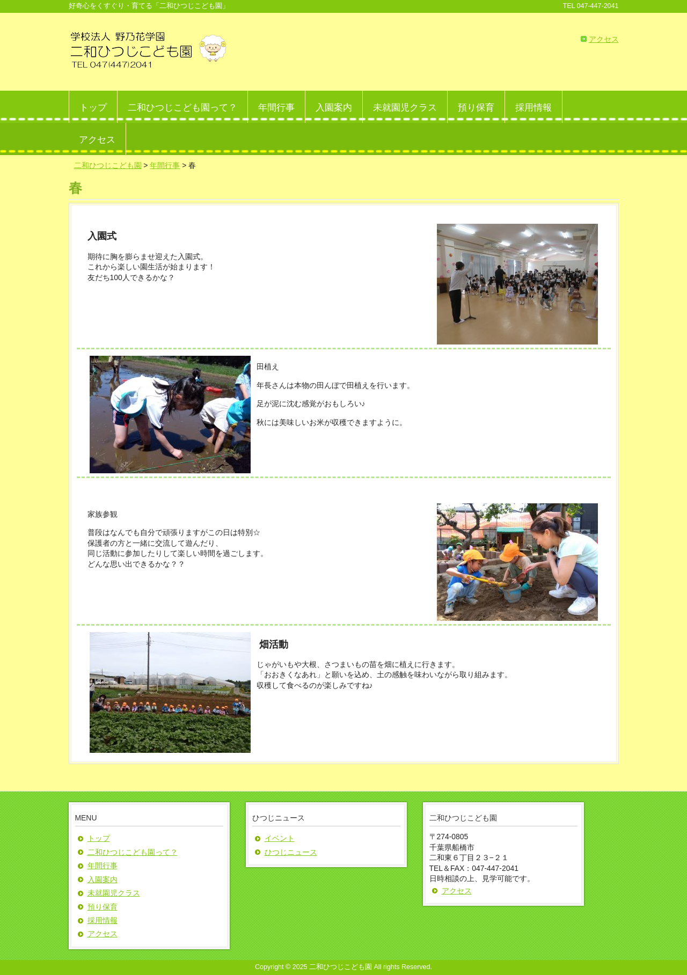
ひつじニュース (291, 852)
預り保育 (102, 907)
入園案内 (102, 879)
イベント (280, 838)
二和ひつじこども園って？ (132, 852)
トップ (98, 838)
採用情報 (102, 920)
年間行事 (102, 865)
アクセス (604, 39)
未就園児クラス (113, 893)
